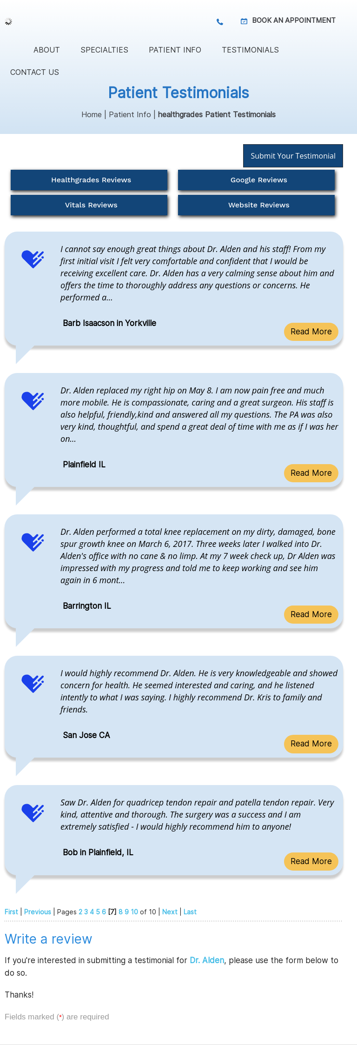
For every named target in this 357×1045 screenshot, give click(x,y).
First (11, 912)
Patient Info (175, 49)
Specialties (104, 49)
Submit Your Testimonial (293, 156)
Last (190, 912)
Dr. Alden (207, 960)
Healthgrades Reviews (91, 179)
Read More (311, 331)
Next (170, 912)
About (46, 49)
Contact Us (34, 72)
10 (134, 912)
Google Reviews (259, 179)
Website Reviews (259, 204)
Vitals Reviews (91, 204)
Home (11, 50)
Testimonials (250, 49)
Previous (37, 912)
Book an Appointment (294, 20)
